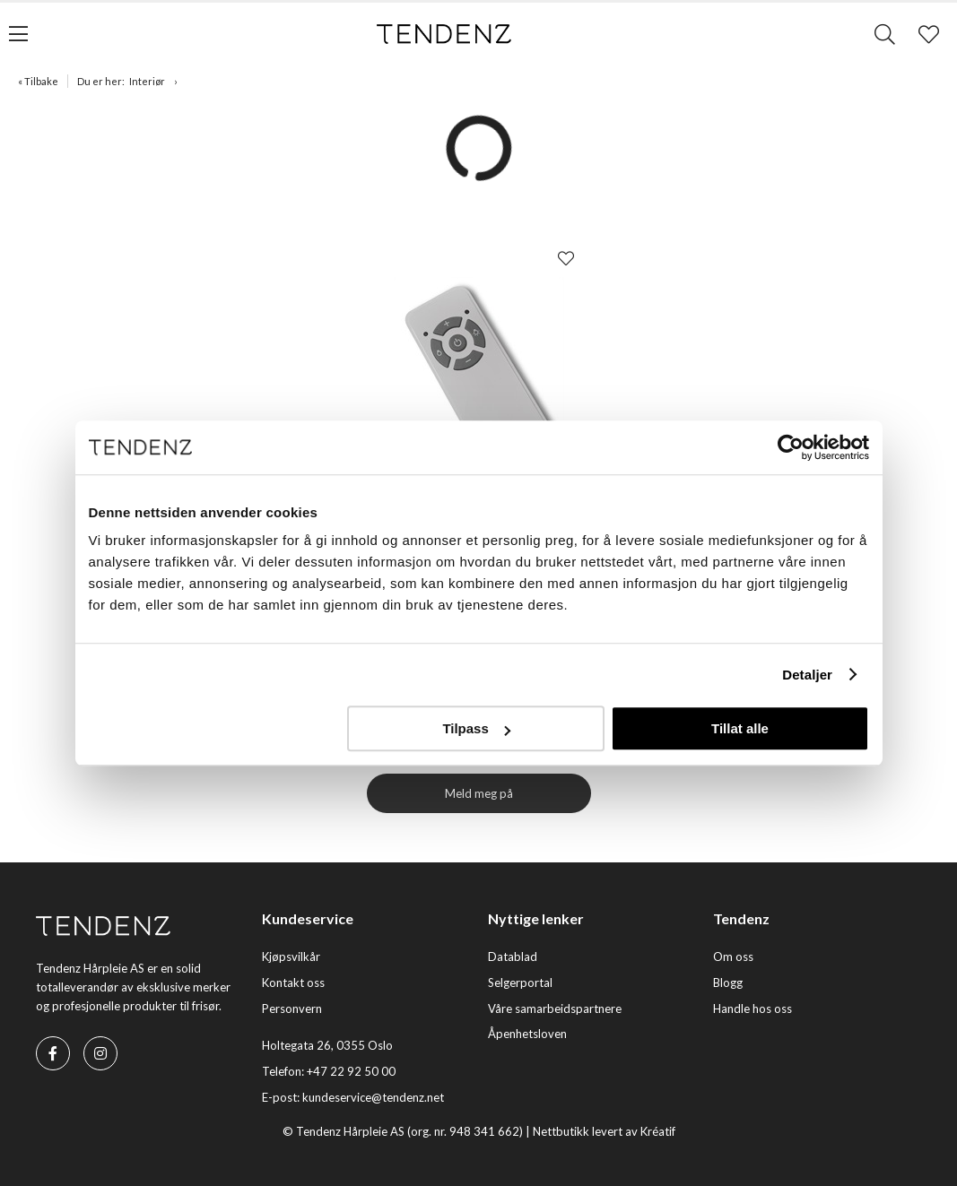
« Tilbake (38, 81)
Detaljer (807, 674)
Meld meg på (479, 793)
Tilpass (475, 728)
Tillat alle (740, 728)
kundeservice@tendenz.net (373, 1097)
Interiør (147, 81)
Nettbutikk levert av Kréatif (604, 1131)
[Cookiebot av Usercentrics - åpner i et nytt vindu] (790, 447)
